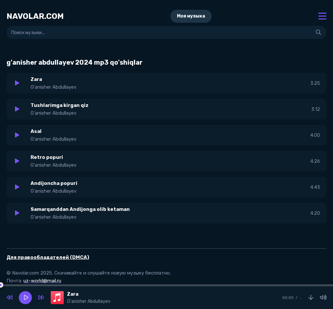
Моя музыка (191, 16)
